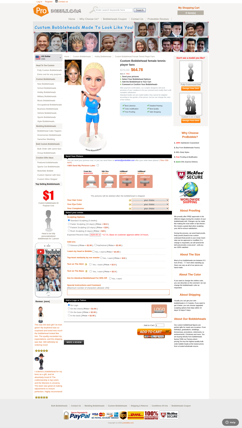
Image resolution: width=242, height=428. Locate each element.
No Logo (74, 306)
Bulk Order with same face (49, 149)
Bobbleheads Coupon (181, 406)
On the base (83, 313)
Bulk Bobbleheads (59, 406)
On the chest (84, 309)
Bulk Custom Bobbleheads (48, 144)
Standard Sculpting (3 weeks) (83, 220)
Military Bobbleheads (46, 96)
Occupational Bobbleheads (49, 105)
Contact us (61, 1)
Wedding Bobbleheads (46, 126)
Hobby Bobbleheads (46, 92)
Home (66, 56)
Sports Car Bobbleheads (48, 166)
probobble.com (128, 423)
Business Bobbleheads (47, 109)
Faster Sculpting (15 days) (89, 224)
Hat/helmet (109, 245)
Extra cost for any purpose (49, 74)
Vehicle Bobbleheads (46, 113)
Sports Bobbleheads (46, 117)
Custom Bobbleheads (45, 79)
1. (121, 76)
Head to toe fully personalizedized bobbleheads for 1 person (48, 236)
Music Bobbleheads (46, 100)
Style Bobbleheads (45, 121)
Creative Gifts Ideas (44, 158)
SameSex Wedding (46, 139)
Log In (39, 1)
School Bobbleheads (46, 88)
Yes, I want (107, 252)
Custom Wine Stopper (47, 179)
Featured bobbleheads (47, 162)
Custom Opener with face (48, 175)
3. (121, 82)
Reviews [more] (42, 301)
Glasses (81, 245)
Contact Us (76, 406)
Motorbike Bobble (45, 171)
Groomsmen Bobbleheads (49, 135)
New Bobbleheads (45, 84)
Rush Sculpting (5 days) (88, 231)
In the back (83, 316)
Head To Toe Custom (45, 65)
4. (121, 84)
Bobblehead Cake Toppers (49, 131)
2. (121, 79)
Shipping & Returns (139, 406)
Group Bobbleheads (46, 153)
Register (48, 1)
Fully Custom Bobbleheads (49, 70)
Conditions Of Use (160, 406)
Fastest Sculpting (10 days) (89, 227)
